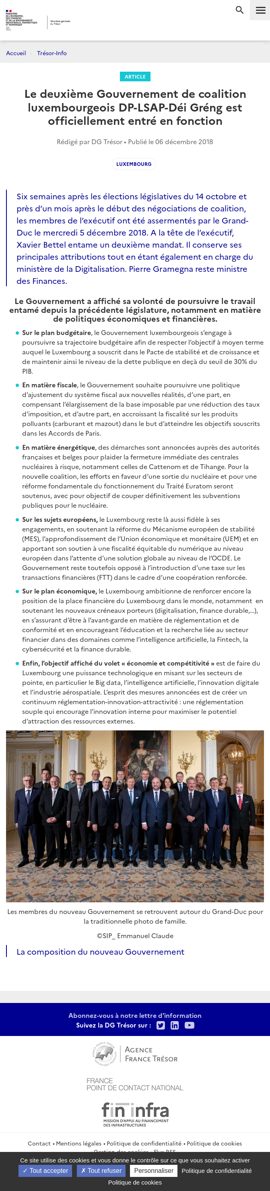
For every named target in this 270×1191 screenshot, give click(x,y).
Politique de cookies (214, 1143)
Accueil (16, 53)
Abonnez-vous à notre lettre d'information (135, 1015)
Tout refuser (101, 1170)
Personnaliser (153, 1170)
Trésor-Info (52, 53)
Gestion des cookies (121, 1152)
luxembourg (134, 163)
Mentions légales (78, 1143)
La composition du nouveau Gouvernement (100, 951)
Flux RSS (165, 1152)
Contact (39, 1143)
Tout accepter (45, 1170)
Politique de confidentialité (144, 1143)
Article (135, 76)
